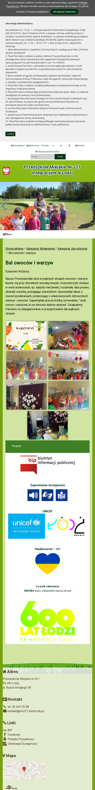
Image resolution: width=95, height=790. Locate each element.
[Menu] (47, 234)
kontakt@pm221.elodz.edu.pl (23, 711)
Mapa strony (32, 146)
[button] (4, 206)
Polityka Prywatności (18, 739)
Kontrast (79, 146)
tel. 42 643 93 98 (16, 706)
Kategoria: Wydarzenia (40, 248)
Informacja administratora (47, 152)
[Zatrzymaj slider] (48, 226)
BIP (7, 730)
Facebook (11, 734)
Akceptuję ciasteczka (64, 11)
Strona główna (18, 146)
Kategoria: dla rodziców (72, 248)
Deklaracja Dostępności (20, 744)
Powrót (16, 446)
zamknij (10, 134)
